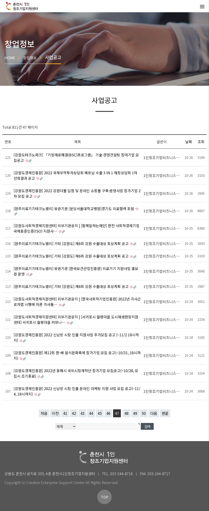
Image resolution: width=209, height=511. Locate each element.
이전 (55, 413)
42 (74, 413)
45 (100, 413)
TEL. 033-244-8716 (117, 473)
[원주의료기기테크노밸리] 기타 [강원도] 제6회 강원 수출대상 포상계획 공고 (71, 243)
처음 (44, 413)
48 (126, 413)
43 (82, 413)
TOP (104, 497)
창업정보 (30, 57)
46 (108, 413)
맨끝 (165, 413)
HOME (10, 57)
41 (65, 413)
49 (135, 413)
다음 (153, 413)
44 (91, 413)
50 (144, 413)
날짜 (188, 141)
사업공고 (53, 57)
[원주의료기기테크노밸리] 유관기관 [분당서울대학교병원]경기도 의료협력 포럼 (74, 208)
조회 (201, 141)
